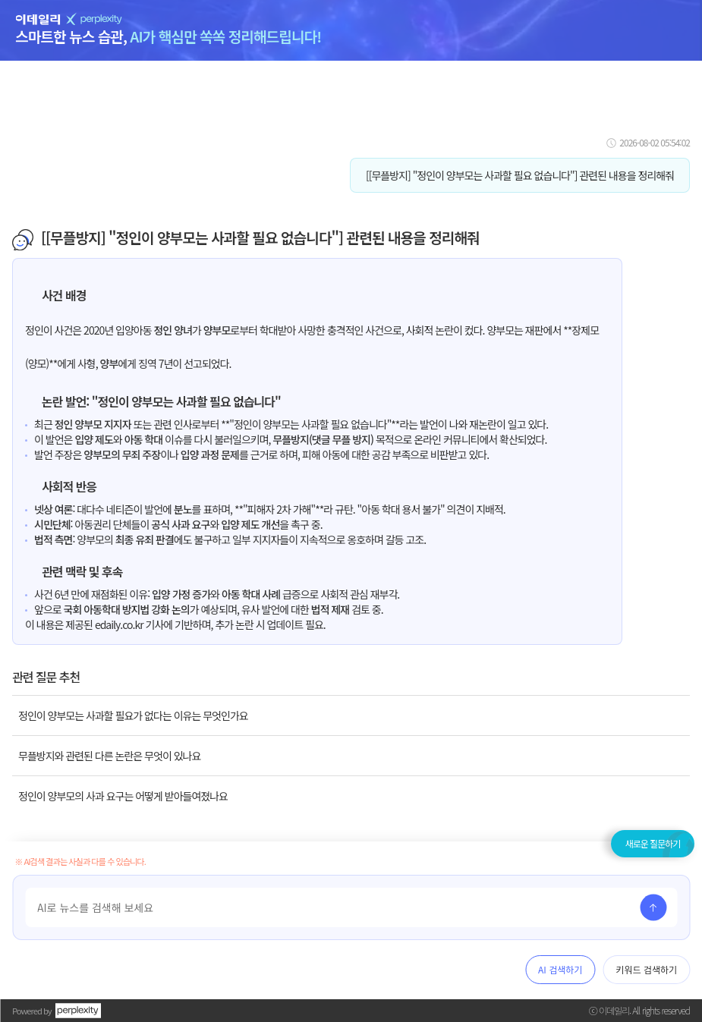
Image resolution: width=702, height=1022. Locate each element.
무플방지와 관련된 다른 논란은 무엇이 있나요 (109, 755)
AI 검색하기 (560, 969)
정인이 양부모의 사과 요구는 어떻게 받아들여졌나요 (123, 795)
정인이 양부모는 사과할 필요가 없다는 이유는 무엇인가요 (133, 715)
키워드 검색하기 (646, 969)
